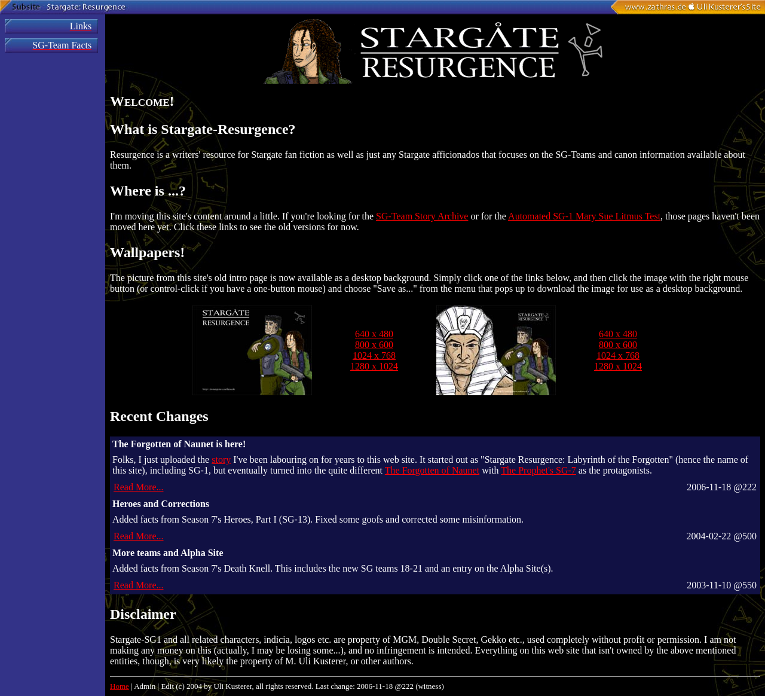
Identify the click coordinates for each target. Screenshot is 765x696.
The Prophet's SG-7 (538, 470)
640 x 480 (374, 334)
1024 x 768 (374, 355)
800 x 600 (374, 345)
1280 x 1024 (374, 366)
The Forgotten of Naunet (432, 470)
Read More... (139, 487)
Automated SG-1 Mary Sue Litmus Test (584, 216)
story (221, 459)
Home (119, 686)
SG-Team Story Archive (422, 216)
